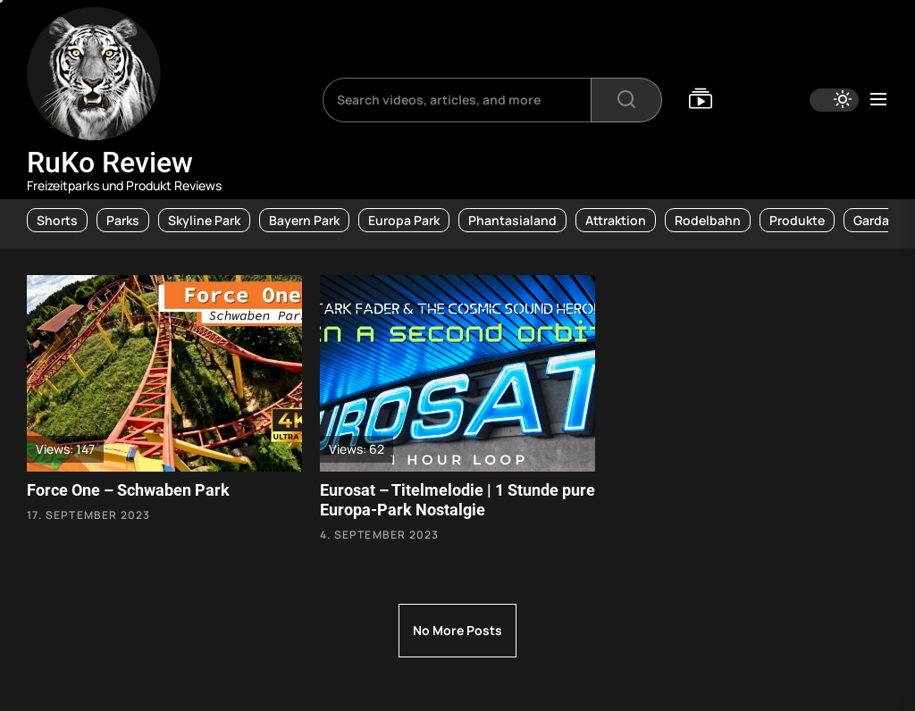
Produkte (797, 220)
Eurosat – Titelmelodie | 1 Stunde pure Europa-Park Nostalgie (457, 500)
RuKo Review (110, 163)
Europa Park (404, 220)
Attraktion (615, 220)
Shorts (57, 220)
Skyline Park (204, 220)
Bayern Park (304, 220)
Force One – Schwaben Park (128, 490)
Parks (122, 220)
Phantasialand (512, 220)
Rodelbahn (708, 220)
